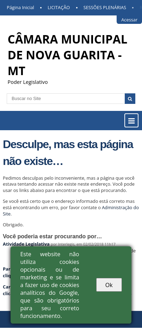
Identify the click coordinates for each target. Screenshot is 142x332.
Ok (109, 285)
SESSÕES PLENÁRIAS (105, 7)
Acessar (129, 19)
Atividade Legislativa (26, 244)
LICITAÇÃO (59, 7)
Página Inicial (20, 7)
